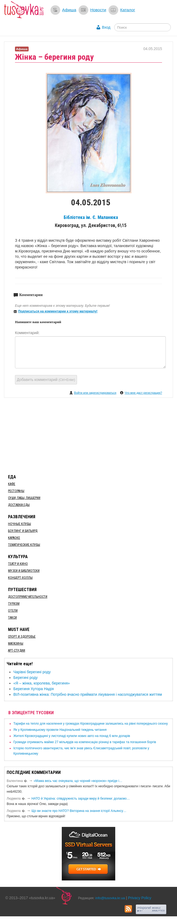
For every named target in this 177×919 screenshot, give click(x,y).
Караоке (14, 538)
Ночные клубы (19, 524)
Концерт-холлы (20, 578)
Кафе (11, 484)
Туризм (14, 604)
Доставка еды (19, 505)
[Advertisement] (88, 435)
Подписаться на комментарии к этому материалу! (58, 311)
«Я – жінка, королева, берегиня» (41, 683)
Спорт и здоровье (22, 636)
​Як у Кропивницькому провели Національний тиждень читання (59, 730)
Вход (106, 27)
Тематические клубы (24, 545)
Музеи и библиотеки (24, 571)
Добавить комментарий (46, 379)
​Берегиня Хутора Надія (33, 689)
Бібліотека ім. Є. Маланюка (91, 217)
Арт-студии (16, 650)
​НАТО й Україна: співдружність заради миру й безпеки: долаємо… (81, 798)
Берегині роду (25, 677)
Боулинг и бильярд (22, 531)
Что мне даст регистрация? (143, 392)
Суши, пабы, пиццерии (24, 498)
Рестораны (16, 491)
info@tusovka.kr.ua (110, 898)
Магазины (15, 643)
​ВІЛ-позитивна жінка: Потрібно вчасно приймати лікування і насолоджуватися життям (87, 694)
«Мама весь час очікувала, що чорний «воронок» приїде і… (78, 781)
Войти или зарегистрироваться (95, 392)
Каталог (127, 9)
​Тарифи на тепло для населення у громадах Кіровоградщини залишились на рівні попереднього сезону (90, 723)
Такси (12, 617)
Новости (98, 9)
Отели (13, 610)
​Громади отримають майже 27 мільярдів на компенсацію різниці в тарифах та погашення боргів (84, 742)
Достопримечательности (27, 597)
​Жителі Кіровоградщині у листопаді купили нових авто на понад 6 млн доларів (71, 736)
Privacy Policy (139, 898)
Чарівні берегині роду (32, 672)
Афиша (69, 9)
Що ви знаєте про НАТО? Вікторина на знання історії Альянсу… (79, 811)
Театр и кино (18, 564)
